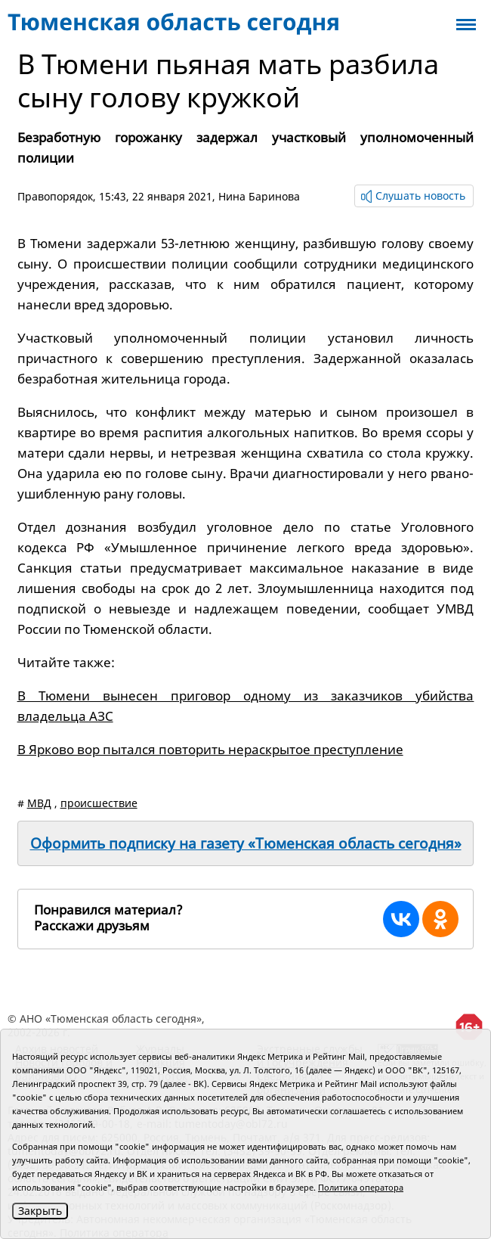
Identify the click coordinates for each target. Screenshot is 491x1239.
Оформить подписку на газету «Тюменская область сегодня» (246, 843)
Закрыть (40, 1210)
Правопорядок (55, 196)
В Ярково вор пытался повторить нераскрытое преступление (210, 749)
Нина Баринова (259, 196)
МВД (39, 803)
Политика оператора (360, 1187)
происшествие (98, 803)
